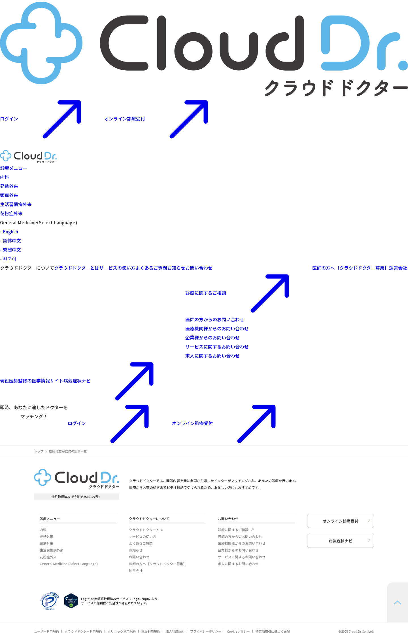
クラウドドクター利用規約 (83, 631)
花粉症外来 (11, 213)
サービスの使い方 (117, 267)
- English (9, 231)
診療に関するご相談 (248, 292)
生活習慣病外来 (16, 204)
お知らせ (176, 267)
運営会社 (398, 267)
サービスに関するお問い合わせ (217, 346)
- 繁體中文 (10, 249)
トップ (38, 451)
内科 (4, 177)
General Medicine (38, 222)
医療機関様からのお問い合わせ (217, 328)
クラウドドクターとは (76, 267)
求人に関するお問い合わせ (212, 355)
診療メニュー (13, 167)
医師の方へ (350, 267)
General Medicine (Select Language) (69, 563)
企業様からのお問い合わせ (212, 337)
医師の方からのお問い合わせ (214, 319)
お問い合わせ (198, 267)
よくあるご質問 (151, 267)
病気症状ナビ (88, 380)
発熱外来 (9, 186)
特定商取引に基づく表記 (273, 631)
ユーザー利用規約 (46, 631)
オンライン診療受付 (167, 118)
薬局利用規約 (150, 631)
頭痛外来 (9, 195)
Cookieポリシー (238, 631)
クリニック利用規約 (122, 631)
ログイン (120, 423)
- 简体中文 (10, 240)
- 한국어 (8, 258)
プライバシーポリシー (205, 631)
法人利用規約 (175, 631)
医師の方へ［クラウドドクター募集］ (158, 563)
